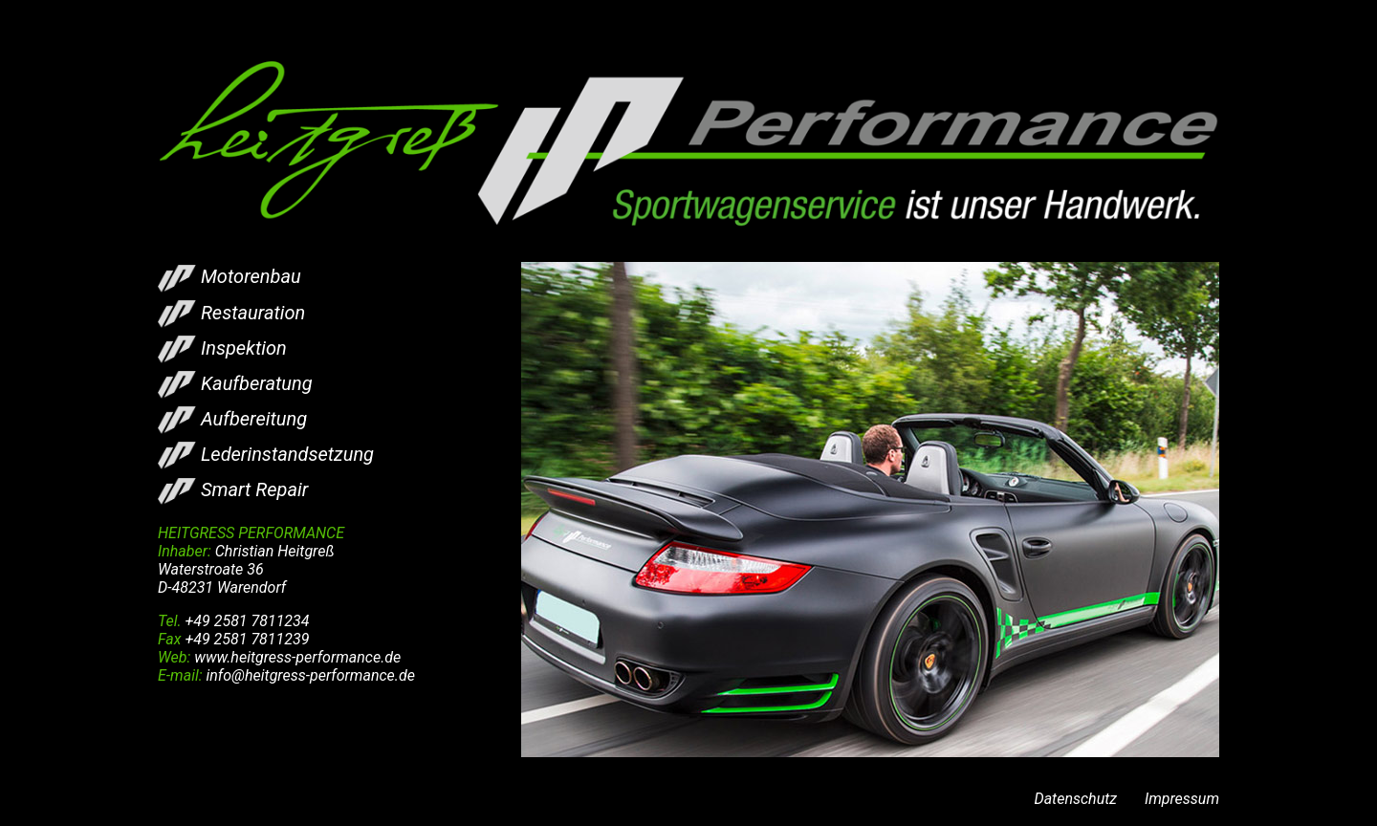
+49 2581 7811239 (247, 639)
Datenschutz (1075, 799)
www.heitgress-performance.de (297, 657)
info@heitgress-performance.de (310, 675)
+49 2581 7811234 (248, 621)
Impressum (1182, 799)
